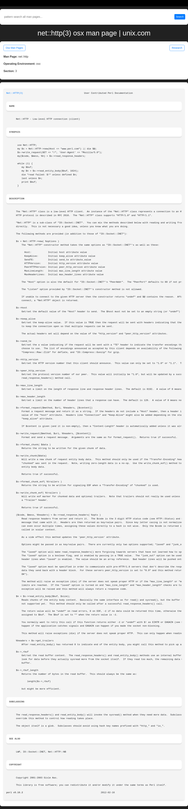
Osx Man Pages (14, 47)
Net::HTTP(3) (14, 93)
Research (177, 47)
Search (180, 16)
